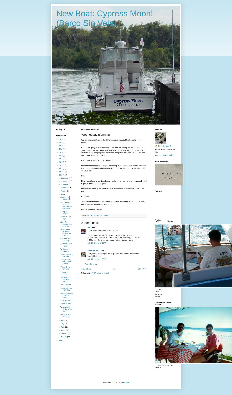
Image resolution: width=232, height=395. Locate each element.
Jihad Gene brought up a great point (66, 224)
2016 (61, 152)
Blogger (126, 383)
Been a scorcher (66, 301)
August (64, 191)
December (65, 178)
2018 (61, 149)
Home (114, 269)
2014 (61, 159)
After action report (64, 273)
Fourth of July (65, 304)
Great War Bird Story (66, 218)
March (63, 330)
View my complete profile (164, 155)
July (62, 194)
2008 (61, 341)
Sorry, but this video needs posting (66, 262)
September (65, 188)
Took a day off (65, 285)
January (64, 337)
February (64, 333)
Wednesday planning (64, 250)
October (64, 184)
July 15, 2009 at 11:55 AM (97, 259)
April (63, 327)
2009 (61, 175)
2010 (61, 172)
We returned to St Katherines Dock (66, 309)
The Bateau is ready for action (65, 280)
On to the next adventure (65, 315)
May (62, 324)
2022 (61, 142)
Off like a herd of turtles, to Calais (66, 295)
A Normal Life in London (66, 245)
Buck (90, 227)
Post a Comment (91, 264)
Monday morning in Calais (66, 255)
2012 (61, 165)
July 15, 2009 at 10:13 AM (97, 243)
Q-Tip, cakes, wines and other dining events (65, 232)
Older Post (142, 269)
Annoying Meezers (64, 212)
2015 (61, 156)
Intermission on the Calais (66, 289)
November (65, 181)
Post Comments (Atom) (100, 273)
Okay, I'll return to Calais (65, 268)
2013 (61, 162)
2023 (61, 139)
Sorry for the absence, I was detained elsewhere (66, 205)
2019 (61, 146)
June (63, 320)
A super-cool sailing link (65, 198)
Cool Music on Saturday (65, 240)
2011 (61, 169)
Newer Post (86, 269)
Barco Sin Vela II (94, 251)
